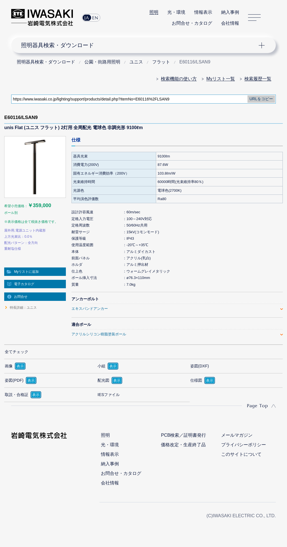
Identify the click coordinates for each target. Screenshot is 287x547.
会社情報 (230, 23)
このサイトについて (241, 454)
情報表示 (203, 12)
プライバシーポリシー (243, 444)
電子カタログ (24, 284)
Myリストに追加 (26, 272)
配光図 (103, 380)
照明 (153, 12)
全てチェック (16, 351)
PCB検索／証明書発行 (183, 435)
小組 (101, 366)
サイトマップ (254, 17)
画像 (9, 366)
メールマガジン (237, 435)
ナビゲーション (139, 45)
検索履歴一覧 (257, 78)
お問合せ (20, 297)
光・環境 (176, 12)
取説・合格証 (16, 394)
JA (86, 17)
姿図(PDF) (14, 380)
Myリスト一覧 (220, 78)
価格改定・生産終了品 (183, 444)
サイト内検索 (273, 17)
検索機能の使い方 (179, 78)
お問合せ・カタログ (192, 23)
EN (95, 17)
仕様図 (196, 380)
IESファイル (109, 394)
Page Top (257, 405)
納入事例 (230, 12)
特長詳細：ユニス (23, 308)
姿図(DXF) (199, 366)
